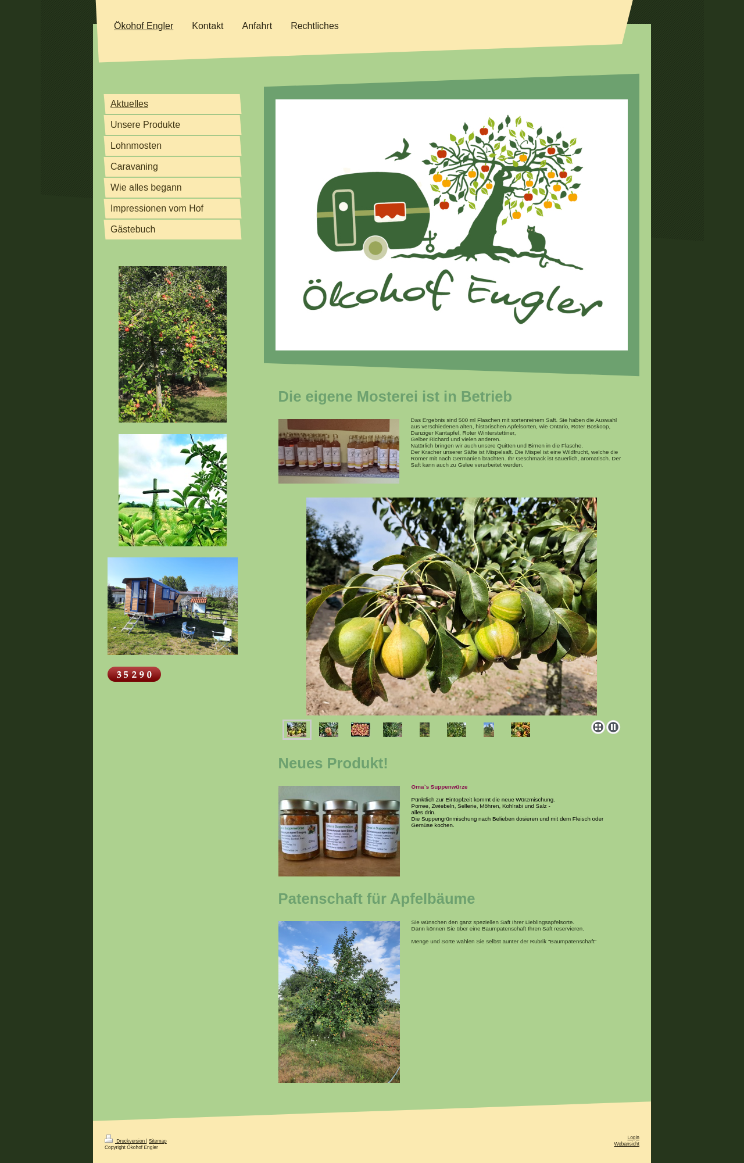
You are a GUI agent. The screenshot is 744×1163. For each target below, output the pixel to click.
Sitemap (158, 1141)
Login (634, 1137)
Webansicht (626, 1144)
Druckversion (125, 1141)
